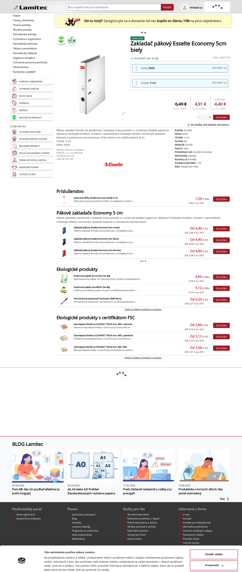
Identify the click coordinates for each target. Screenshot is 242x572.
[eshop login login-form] (184, 7)
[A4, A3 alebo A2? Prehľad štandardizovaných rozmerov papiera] (93, 466)
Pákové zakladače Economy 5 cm (89, 213)
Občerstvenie (20, 67)
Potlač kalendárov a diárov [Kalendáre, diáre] (142, 522)
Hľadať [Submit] (167, 7)
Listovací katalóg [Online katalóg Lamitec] (81, 526)
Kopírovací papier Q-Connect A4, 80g (92, 275)
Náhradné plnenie (137, 530)
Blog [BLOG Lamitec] (74, 518)
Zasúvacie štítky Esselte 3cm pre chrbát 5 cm (96, 197)
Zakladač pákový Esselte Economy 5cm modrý (97, 227)
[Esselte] (113, 170)
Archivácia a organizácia (27, 39)
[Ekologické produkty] (31, 118)
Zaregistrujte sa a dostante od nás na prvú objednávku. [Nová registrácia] (143, 21)
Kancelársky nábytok (25, 53)
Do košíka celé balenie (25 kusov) (208, 124)
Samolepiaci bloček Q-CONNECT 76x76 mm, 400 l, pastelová (103, 335)
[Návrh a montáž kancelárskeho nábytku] (31, 132)
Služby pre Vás (134, 509)
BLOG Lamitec (27, 444)
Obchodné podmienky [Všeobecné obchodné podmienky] (195, 526)
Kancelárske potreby (25, 34)
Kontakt (187, 518)
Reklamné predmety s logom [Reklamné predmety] (143, 518)
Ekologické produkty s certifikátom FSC (95, 318)
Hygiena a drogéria (24, 57)
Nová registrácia (25, 514)
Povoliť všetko (214, 540)
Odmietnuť (213, 562)
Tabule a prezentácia (25, 48)
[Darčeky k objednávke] (31, 82)
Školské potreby (22, 29)
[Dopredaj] (31, 103)
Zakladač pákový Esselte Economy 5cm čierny (96, 238)
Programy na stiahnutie (85, 530)
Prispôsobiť (214, 551)
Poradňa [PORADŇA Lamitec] (76, 522)
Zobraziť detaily (53, 565)
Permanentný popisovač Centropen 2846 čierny (97, 298)
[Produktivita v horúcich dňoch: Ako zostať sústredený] (204, 466)
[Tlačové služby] (31, 175)
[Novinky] (31, 111)
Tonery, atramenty (23, 20)
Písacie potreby (22, 25)
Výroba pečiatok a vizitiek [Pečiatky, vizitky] (141, 526)
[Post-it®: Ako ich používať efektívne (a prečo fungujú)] (38, 466)
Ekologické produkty (76, 269)
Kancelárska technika (25, 43)
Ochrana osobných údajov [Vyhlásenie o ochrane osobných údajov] (197, 530)
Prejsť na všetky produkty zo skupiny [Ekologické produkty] (143, 309)
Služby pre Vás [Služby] (18, 126)
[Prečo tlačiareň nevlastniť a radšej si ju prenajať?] (148, 466)
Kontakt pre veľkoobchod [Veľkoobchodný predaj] (197, 522)
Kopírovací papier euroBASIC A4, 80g (92, 287)
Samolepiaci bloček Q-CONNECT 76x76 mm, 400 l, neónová (103, 324)
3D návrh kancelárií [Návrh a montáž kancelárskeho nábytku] (138, 514)
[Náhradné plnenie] (31, 167)
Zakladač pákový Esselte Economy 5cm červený (97, 250)
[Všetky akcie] (31, 96)
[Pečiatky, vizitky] (31, 160)
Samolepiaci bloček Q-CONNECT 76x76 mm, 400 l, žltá (100, 346)
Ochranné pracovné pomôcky (30, 62)
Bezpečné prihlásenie (28, 518)
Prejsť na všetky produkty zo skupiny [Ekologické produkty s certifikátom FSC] (143, 357)
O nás (186, 514)
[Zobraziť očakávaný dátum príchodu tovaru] (156, 58)
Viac (224, 499)
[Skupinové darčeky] (31, 89)
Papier (17, 15)
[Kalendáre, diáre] (31, 153)
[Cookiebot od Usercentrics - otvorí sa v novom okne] (21, 565)
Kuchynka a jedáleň (24, 71)
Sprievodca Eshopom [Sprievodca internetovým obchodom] (83, 514)
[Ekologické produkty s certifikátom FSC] (72, 41)
